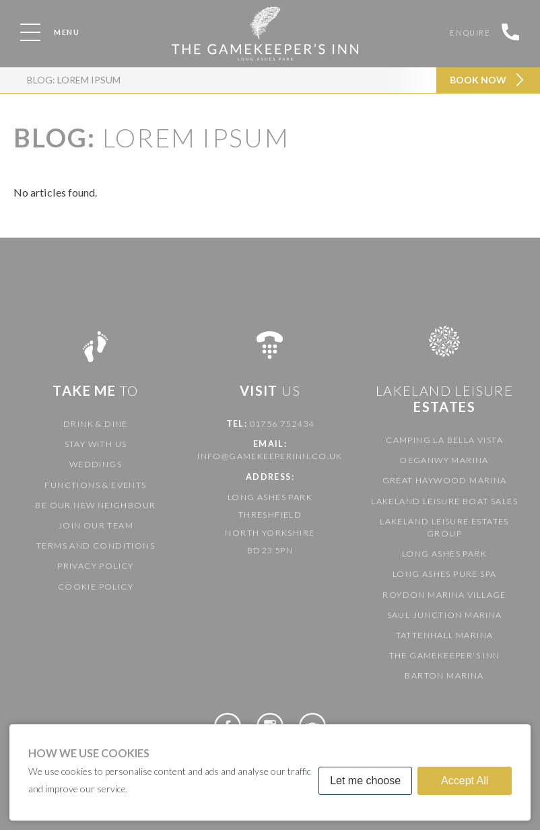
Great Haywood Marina (444, 480)
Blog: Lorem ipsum (74, 79)
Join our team (95, 525)
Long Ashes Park (444, 554)
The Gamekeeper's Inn (444, 655)
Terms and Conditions (95, 546)
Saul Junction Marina (444, 615)
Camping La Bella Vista (444, 440)
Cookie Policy (95, 587)
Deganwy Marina (444, 460)
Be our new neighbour (95, 505)
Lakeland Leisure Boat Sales (444, 501)
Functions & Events (95, 485)
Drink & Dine (95, 424)
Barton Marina (444, 675)
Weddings (95, 464)
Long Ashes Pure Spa (445, 574)
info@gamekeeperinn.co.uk (270, 456)
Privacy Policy (95, 566)
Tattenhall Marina (445, 635)
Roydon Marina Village (444, 595)
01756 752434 (282, 424)
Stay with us (96, 444)
